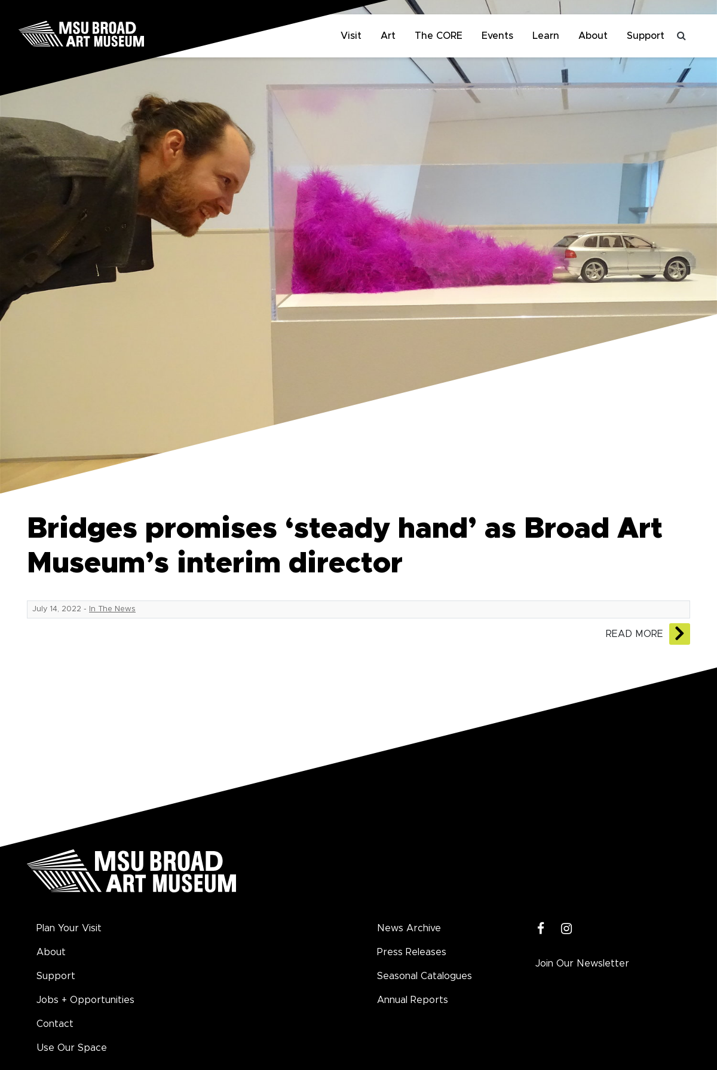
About (593, 36)
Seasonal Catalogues (424, 976)
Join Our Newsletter (582, 963)
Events (497, 36)
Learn (545, 36)
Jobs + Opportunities (85, 1000)
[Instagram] (567, 929)
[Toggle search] (681, 36)
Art (388, 36)
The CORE (438, 36)
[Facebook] (541, 929)
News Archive (409, 928)
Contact (54, 1024)
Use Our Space (71, 1048)
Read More (634, 634)
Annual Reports (412, 1000)
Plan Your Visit (69, 928)
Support (645, 36)
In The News (112, 609)
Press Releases (411, 952)
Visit (351, 36)
